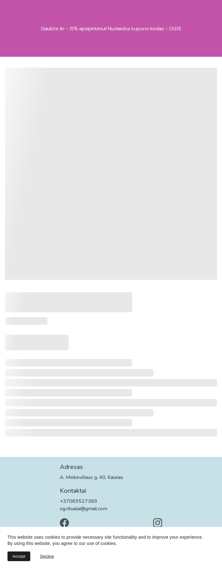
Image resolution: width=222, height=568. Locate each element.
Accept (18, 556)
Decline (47, 556)
